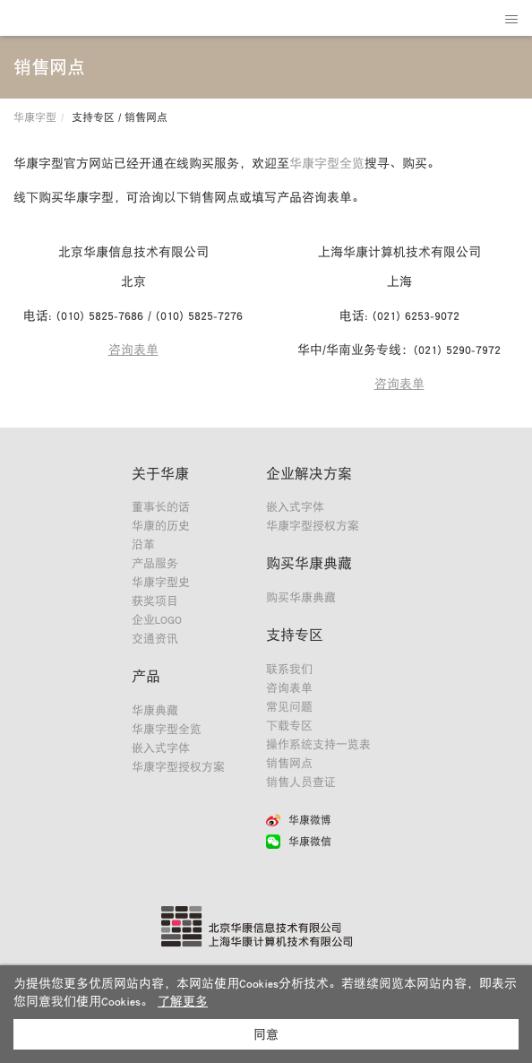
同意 (266, 1034)
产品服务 (155, 563)
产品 (146, 676)
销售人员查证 (301, 782)
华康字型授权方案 (178, 767)
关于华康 (160, 473)
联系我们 (289, 669)
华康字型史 (161, 582)
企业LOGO (157, 620)
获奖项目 (155, 601)
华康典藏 (155, 710)
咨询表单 (133, 349)
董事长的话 (161, 507)
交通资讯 (155, 638)
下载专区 (289, 725)
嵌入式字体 (161, 748)
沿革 (143, 544)
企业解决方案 (309, 473)
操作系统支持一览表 (318, 744)
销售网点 (289, 763)
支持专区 (294, 634)
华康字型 (34, 117)
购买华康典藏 (309, 563)
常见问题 (289, 707)
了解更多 (183, 1001)
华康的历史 (161, 526)
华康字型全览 (327, 163)
